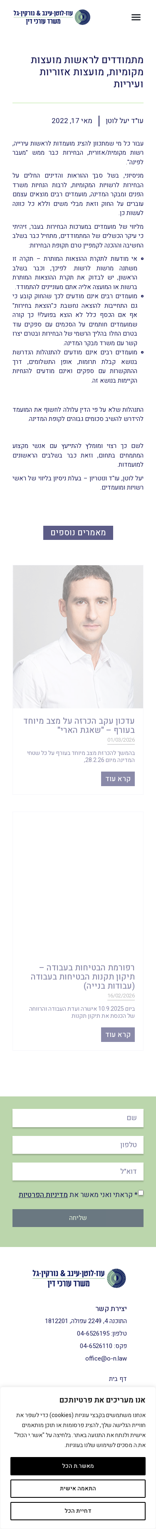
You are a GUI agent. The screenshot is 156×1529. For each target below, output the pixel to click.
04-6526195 (93, 1333)
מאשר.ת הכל (78, 1466)
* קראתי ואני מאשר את (78, 1195)
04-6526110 (96, 1346)
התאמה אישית (78, 1488)
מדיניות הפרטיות (43, 1195)
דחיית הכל (78, 1511)
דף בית (118, 1378)
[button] (136, 17)
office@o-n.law (106, 1358)
